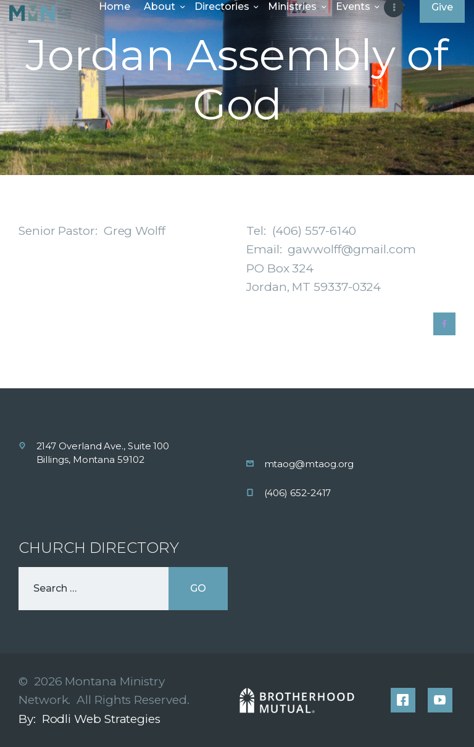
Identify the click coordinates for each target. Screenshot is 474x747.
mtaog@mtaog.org (309, 464)
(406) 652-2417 (297, 493)
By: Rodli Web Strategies (89, 719)
